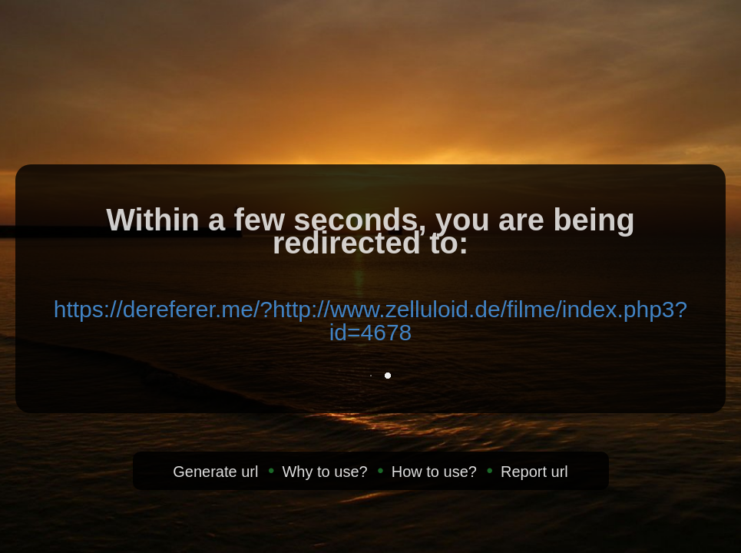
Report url (534, 471)
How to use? (434, 471)
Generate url (215, 471)
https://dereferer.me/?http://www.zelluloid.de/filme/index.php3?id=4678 (370, 320)
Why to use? (324, 471)
